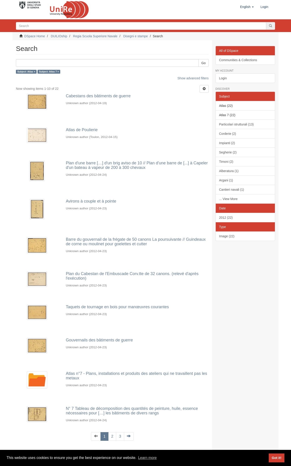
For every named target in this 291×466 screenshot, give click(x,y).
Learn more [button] (147, 458)
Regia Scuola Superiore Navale (95, 36)
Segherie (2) (228, 152)
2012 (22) (226, 217)
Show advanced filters (193, 78)
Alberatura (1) (229, 171)
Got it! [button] (276, 458)
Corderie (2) (227, 133)
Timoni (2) (226, 161)
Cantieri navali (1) (231, 189)
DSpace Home (34, 36)
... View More (228, 199)
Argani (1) (226, 180)
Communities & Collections (238, 60)
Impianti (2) (227, 143)
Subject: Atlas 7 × (49, 71)
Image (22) (227, 236)
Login (223, 78)
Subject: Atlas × (26, 71)
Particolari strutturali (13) (236, 124)
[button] (247, 7)
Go (203, 63)
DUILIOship (59, 36)
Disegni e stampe (135, 36)
